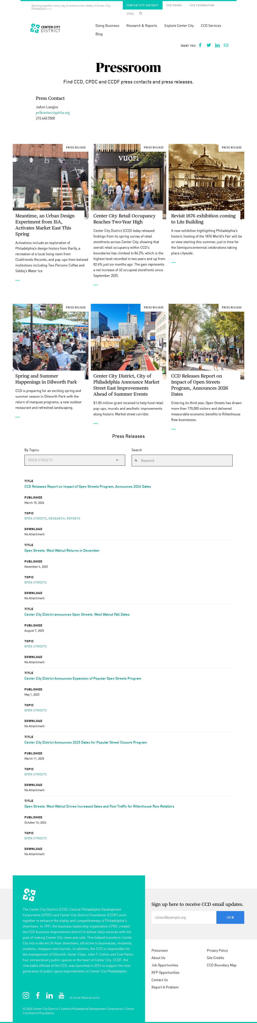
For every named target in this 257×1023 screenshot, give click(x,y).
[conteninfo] (128, 956)
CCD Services (211, 25)
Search (137, 450)
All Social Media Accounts (84, 997)
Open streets (35, 518)
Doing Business (107, 25)
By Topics (31, 450)
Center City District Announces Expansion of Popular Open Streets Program (82, 678)
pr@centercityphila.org (53, 112)
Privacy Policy (217, 950)
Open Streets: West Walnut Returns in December (62, 550)
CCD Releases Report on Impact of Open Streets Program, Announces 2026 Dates (87, 486)
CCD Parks (174, 5)
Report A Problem (165, 987)
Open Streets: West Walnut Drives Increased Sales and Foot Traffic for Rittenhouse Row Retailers (99, 806)
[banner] (128, 25)
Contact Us (160, 980)
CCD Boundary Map (221, 965)
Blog (99, 34)
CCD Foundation (202, 5)
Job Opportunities (165, 965)
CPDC (130, 13)
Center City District (143, 5)
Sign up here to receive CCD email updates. (198, 904)
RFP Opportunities (165, 972)
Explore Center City (179, 25)
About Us (158, 958)
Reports (73, 518)
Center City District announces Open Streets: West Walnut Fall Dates (76, 614)
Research (56, 518)
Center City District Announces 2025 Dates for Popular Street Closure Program (85, 742)
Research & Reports (141, 25)
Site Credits (215, 958)
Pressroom (160, 950)
